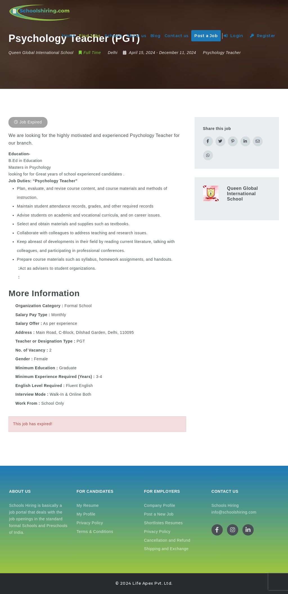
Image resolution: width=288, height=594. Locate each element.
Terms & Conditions (94, 531)
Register (262, 35)
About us (136, 35)
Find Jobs (90, 35)
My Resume (87, 505)
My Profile (85, 514)
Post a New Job (159, 514)
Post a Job (206, 35)
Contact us (177, 35)
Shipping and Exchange (166, 548)
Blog (155, 35)
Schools (114, 35)
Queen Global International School (242, 193)
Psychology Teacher (222, 52)
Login (233, 35)
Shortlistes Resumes (163, 523)
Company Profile (159, 505)
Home (68, 35)
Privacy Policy (89, 523)
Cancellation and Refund (167, 540)
